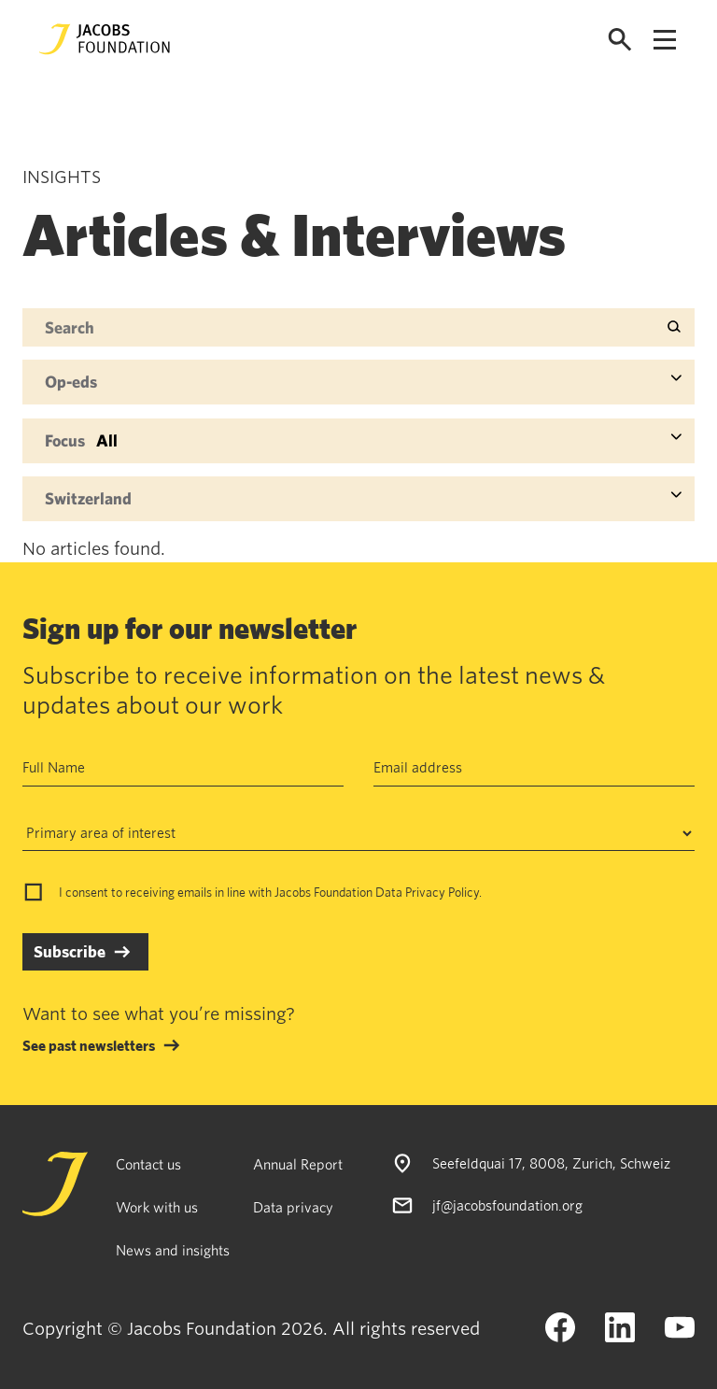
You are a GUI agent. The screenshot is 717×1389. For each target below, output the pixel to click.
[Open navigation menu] (665, 40)
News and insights (173, 1249)
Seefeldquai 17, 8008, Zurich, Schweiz (551, 1163)
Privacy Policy (442, 892)
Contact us (148, 1163)
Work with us (157, 1206)
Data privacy (293, 1206)
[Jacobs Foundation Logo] (104, 39)
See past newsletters (88, 1045)
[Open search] (620, 39)
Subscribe (69, 951)
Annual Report (298, 1163)
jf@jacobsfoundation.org (507, 1204)
